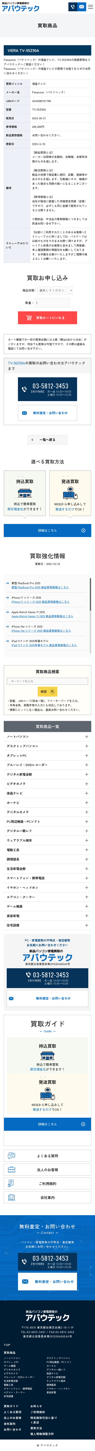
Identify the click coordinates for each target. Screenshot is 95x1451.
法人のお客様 (12, 1418)
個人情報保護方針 (42, 1434)
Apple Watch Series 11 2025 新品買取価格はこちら (42, 616)
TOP (7, 1345)
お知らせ (36, 1406)
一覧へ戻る (47, 439)
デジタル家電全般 (56, 1377)
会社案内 (10, 1424)
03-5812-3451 (36, 1332)
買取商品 (10, 1352)
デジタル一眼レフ (56, 1369)
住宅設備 (8, 1396)
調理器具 (51, 1384)
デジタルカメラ (12, 1369)
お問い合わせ (12, 1429)
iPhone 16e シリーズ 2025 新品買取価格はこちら (41, 631)
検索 (44, 691)
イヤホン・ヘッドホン (58, 1388)
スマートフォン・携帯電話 (18, 1388)
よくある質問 (12, 1412)
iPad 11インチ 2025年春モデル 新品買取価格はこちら (44, 645)
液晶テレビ (52, 1373)
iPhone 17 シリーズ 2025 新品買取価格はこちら (41, 602)
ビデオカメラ (11, 1373)
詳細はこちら (61, 1124)
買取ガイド (11, 1406)
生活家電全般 (11, 1380)
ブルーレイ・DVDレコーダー (19, 1377)
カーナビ (51, 1365)
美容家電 (51, 1392)
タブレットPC (11, 1362)
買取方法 (36, 1428)
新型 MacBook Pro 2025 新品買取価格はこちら (40, 587)
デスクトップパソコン (58, 1358)
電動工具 (8, 1384)
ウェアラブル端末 (56, 1380)
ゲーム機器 (10, 1365)
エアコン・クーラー (14, 1392)
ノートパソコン (12, 1358)
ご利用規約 (37, 1412)
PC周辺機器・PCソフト (59, 1362)
